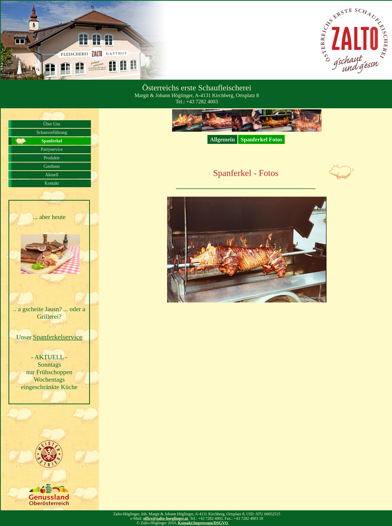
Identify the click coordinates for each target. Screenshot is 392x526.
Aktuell (51, 174)
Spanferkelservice (57, 337)
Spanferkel (51, 140)
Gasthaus (52, 166)
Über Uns (51, 123)
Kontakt (52, 183)
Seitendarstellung (243, 523)
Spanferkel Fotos (261, 139)
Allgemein (222, 139)
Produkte (52, 157)
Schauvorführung (51, 132)
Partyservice (52, 149)
